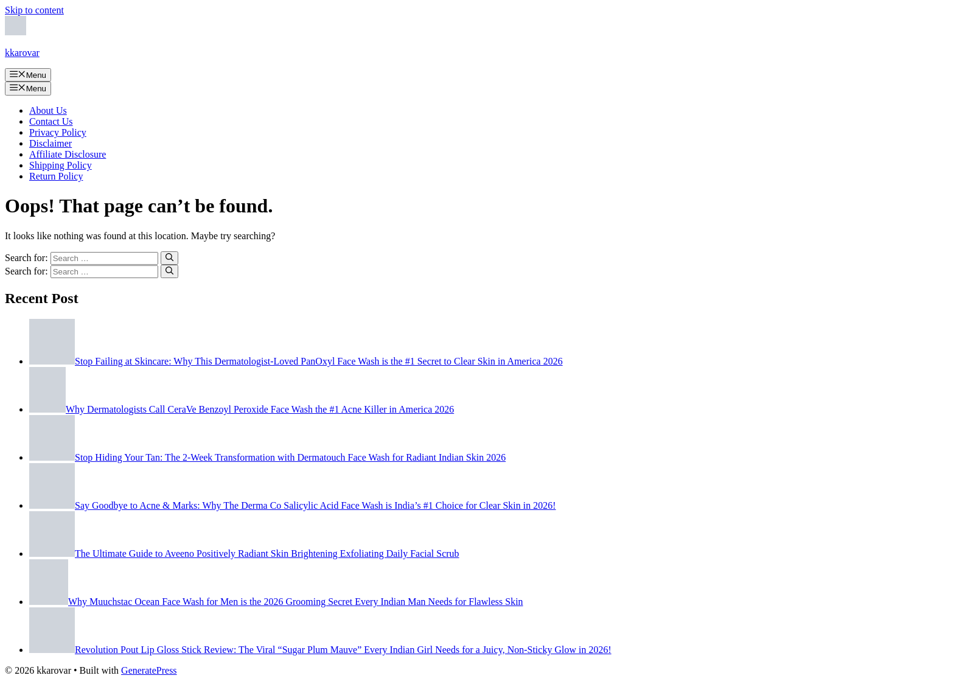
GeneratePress (149, 670)
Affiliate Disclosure (67, 154)
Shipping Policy (60, 165)
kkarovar (22, 52)
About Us (48, 110)
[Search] (169, 258)
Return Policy (56, 176)
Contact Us (51, 121)
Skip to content (34, 10)
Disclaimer (50, 143)
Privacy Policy (57, 132)
